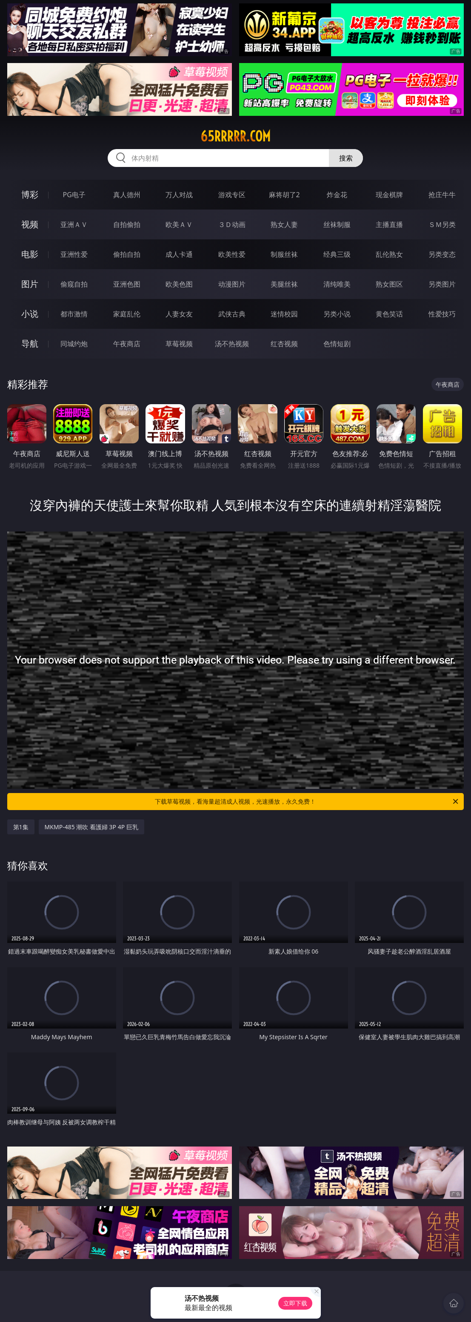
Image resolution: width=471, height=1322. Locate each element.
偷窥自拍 (74, 284)
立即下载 (295, 1303)
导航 (29, 343)
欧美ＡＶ (179, 224)
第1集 (21, 827)
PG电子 (74, 194)
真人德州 (126, 194)
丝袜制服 (337, 224)
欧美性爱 (231, 254)
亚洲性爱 (74, 254)
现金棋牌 (389, 194)
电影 (29, 254)
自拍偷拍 (126, 224)
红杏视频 (284, 343)
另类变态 (442, 254)
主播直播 (389, 224)
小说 (29, 313)
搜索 (346, 158)
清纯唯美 (337, 284)
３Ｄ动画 (231, 224)
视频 (29, 224)
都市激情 (74, 314)
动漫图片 (231, 284)
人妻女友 (179, 314)
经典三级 (337, 254)
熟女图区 (389, 284)
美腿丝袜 (284, 284)
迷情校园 (284, 314)
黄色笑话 (389, 314)
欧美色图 (179, 284)
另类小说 (337, 314)
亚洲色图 (126, 284)
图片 (29, 284)
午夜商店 (126, 343)
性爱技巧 (442, 314)
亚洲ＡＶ (74, 224)
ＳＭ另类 (442, 224)
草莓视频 (179, 343)
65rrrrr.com (235, 136)
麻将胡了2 (284, 194)
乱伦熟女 (389, 254)
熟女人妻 (284, 224)
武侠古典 (231, 314)
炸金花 (337, 194)
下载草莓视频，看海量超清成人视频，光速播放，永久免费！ (307, 801)
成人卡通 (179, 254)
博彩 (29, 194)
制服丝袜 (284, 254)
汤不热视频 (232, 343)
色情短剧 (337, 343)
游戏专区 (231, 194)
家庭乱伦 (126, 314)
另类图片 (442, 284)
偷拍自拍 (126, 254)
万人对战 (179, 194)
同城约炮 (74, 343)
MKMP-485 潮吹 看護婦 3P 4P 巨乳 (91, 827)
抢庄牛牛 (442, 194)
